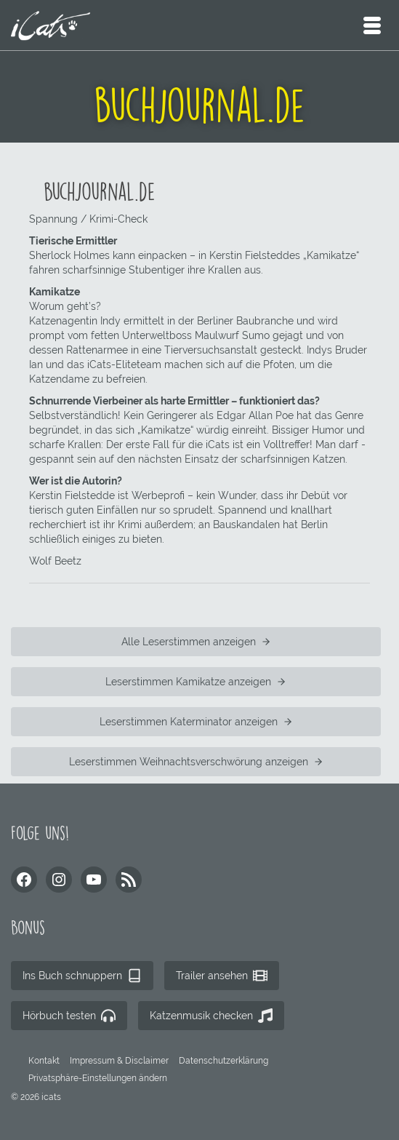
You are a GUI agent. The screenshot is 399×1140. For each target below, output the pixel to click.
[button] (97, 1078)
